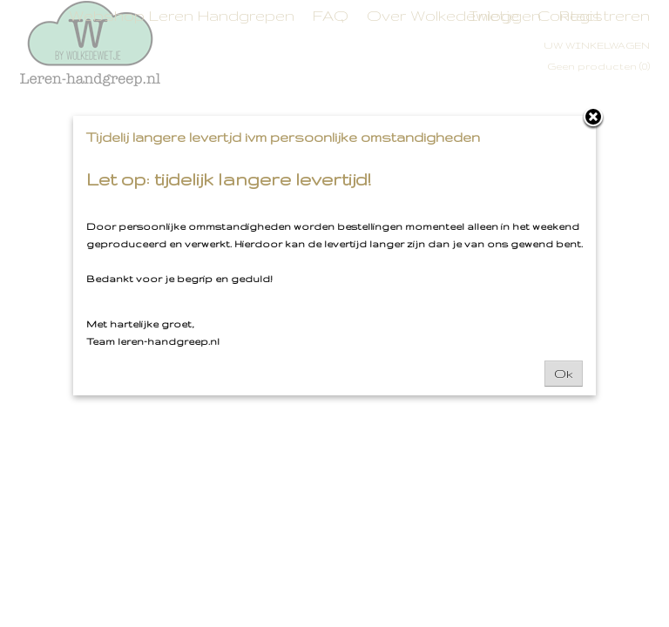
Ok (563, 374)
